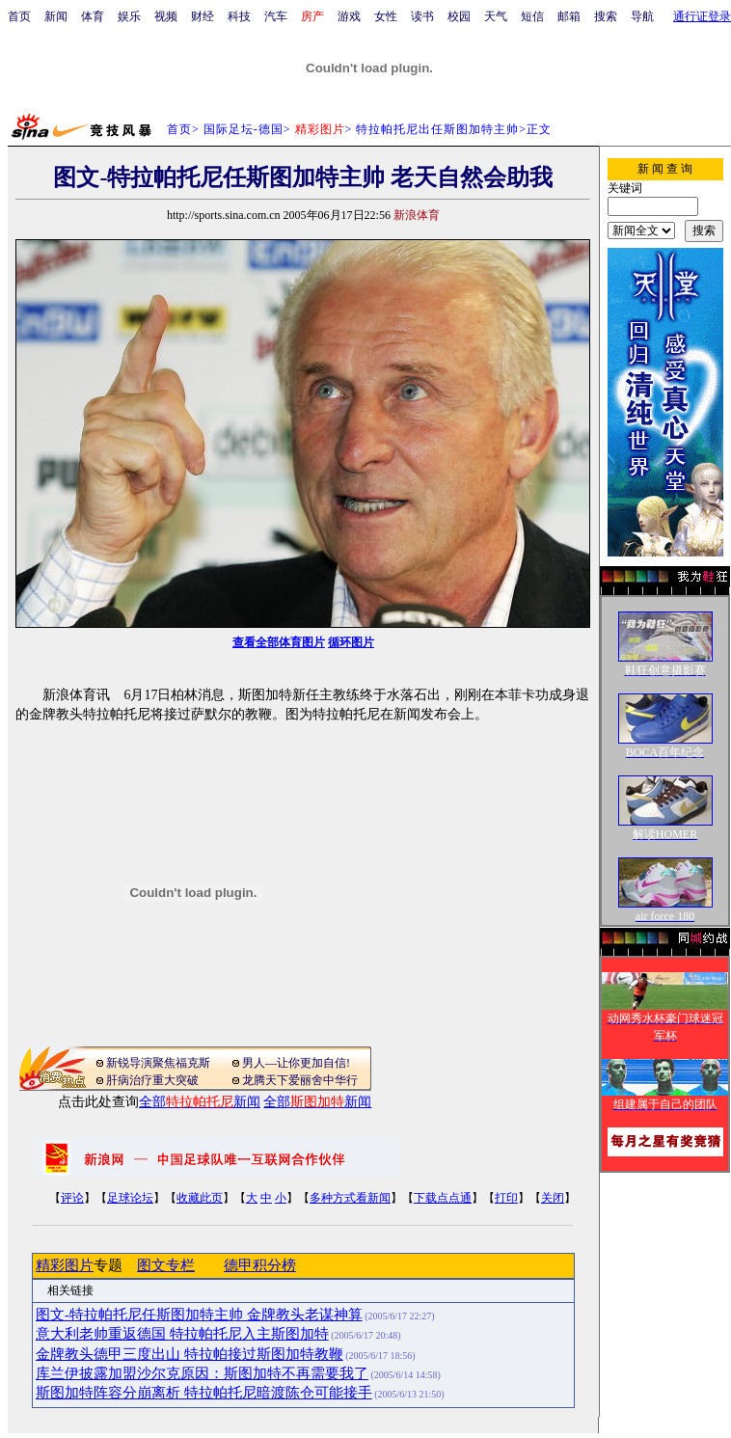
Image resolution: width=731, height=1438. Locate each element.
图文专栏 (166, 1265)
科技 (239, 16)
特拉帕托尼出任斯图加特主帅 (437, 129)
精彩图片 (65, 1265)
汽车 (275, 16)
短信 (532, 16)
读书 (422, 16)
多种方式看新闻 (350, 1198)
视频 (165, 16)
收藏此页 (199, 1198)
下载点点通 (443, 1198)
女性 (385, 16)
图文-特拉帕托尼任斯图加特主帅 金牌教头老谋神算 (199, 1314)
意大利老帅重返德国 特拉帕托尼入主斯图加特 (182, 1334)
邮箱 (569, 16)
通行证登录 (702, 16)
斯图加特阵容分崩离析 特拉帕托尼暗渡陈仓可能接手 (204, 1392)
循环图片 (351, 642)
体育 (92, 16)
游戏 (349, 16)
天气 (495, 16)
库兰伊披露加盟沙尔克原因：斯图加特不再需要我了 (202, 1373)
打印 (506, 1198)
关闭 (552, 1198)
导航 (642, 16)
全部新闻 (199, 1102)
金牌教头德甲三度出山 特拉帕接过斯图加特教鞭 (189, 1354)
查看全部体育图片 (278, 642)
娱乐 (129, 16)
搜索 (605, 16)
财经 (202, 16)
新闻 (56, 16)
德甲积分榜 (260, 1265)
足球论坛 (130, 1198)
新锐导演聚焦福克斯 (158, 1063)
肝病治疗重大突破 (152, 1080)
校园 (459, 16)
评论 (72, 1198)
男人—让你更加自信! (296, 1063)
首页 (19, 16)
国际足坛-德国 (243, 129)
